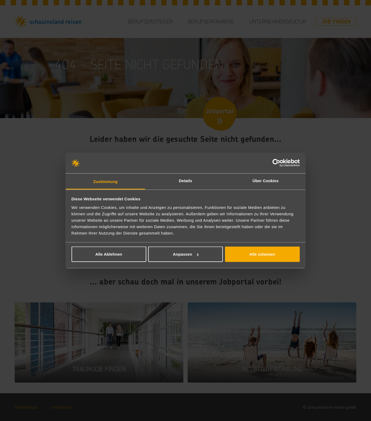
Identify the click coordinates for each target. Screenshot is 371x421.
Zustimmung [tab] (105, 181)
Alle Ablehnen (108, 254)
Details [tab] (185, 180)
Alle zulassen (262, 254)
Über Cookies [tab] (265, 180)
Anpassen (186, 254)
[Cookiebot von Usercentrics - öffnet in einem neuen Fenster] (276, 163)
